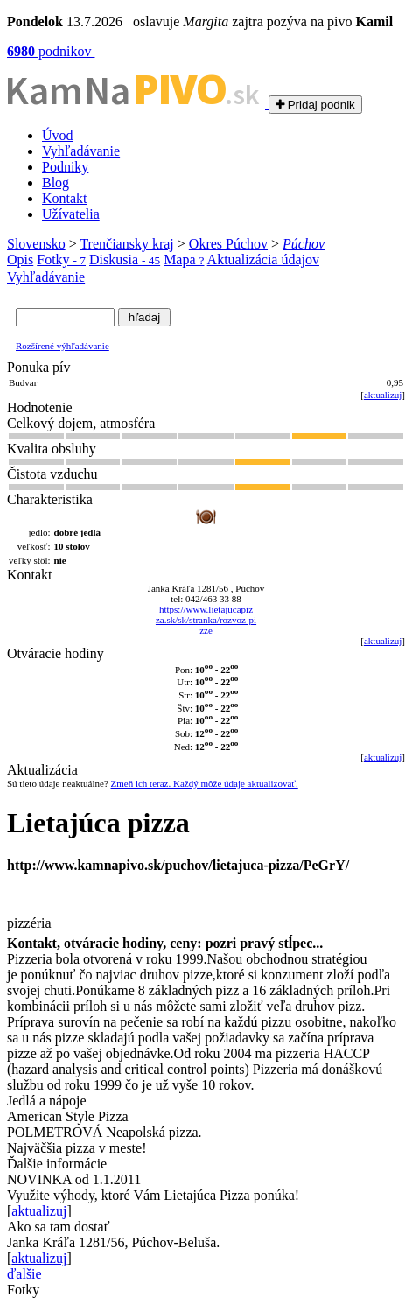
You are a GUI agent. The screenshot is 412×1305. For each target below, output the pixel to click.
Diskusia (124, 259)
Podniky (65, 166)
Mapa (184, 259)
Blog (55, 182)
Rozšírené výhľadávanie (62, 345)
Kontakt (64, 198)
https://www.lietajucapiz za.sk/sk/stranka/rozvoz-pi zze (206, 619)
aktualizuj (383, 394)
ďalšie (24, 1273)
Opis (20, 259)
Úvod (57, 135)
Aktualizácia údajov (263, 259)
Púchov (304, 243)
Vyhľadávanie (81, 151)
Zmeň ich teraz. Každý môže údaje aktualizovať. (204, 783)
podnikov (50, 51)
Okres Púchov (228, 243)
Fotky (61, 259)
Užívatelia (71, 214)
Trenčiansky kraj (126, 243)
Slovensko (36, 243)
